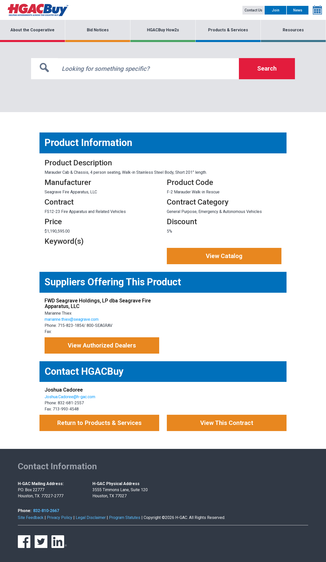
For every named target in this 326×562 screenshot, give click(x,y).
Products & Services (228, 30)
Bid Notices (98, 30)
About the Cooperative (32, 30)
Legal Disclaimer (91, 517)
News (297, 10)
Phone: (24, 510)
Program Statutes (124, 517)
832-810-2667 (46, 510)
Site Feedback (31, 517)
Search (267, 68)
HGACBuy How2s (163, 30)
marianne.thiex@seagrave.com (72, 319)
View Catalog (224, 256)
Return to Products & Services (99, 422)
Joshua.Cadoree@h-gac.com (70, 396)
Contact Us (253, 10)
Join (275, 10)
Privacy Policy (59, 517)
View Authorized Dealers (102, 345)
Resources (293, 30)
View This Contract (226, 422)
